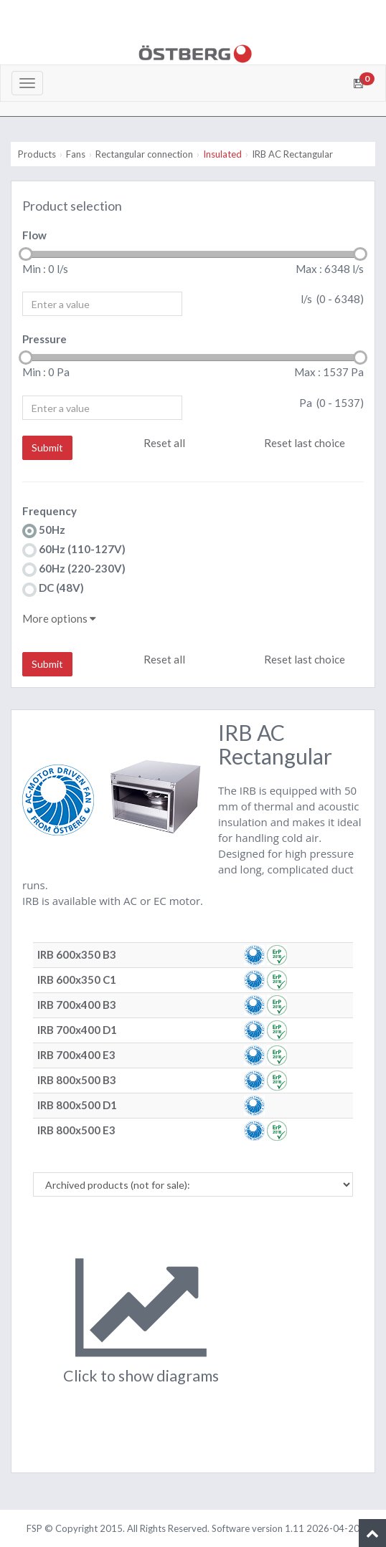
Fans (75, 154)
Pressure (44, 338)
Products (37, 154)
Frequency (49, 510)
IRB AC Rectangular (292, 154)
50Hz (43, 530)
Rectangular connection (144, 154)
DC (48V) (53, 588)
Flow (34, 235)
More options (59, 618)
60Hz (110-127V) (74, 549)
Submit (47, 447)
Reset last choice (304, 442)
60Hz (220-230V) (74, 569)
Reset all (164, 442)
